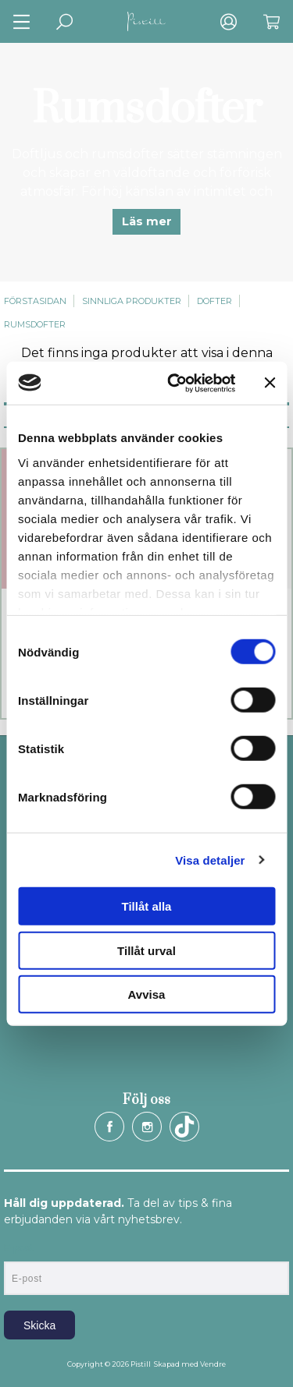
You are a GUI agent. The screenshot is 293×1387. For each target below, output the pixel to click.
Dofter (214, 300)
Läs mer (147, 221)
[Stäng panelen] (269, 382)
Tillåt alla (147, 906)
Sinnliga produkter (131, 300)
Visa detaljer (210, 859)
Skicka (39, 1325)
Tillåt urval (146, 950)
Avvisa (147, 994)
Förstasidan (35, 300)
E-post (18, 1248)
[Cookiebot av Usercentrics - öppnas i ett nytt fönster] (174, 383)
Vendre (213, 1364)
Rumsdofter (35, 324)
